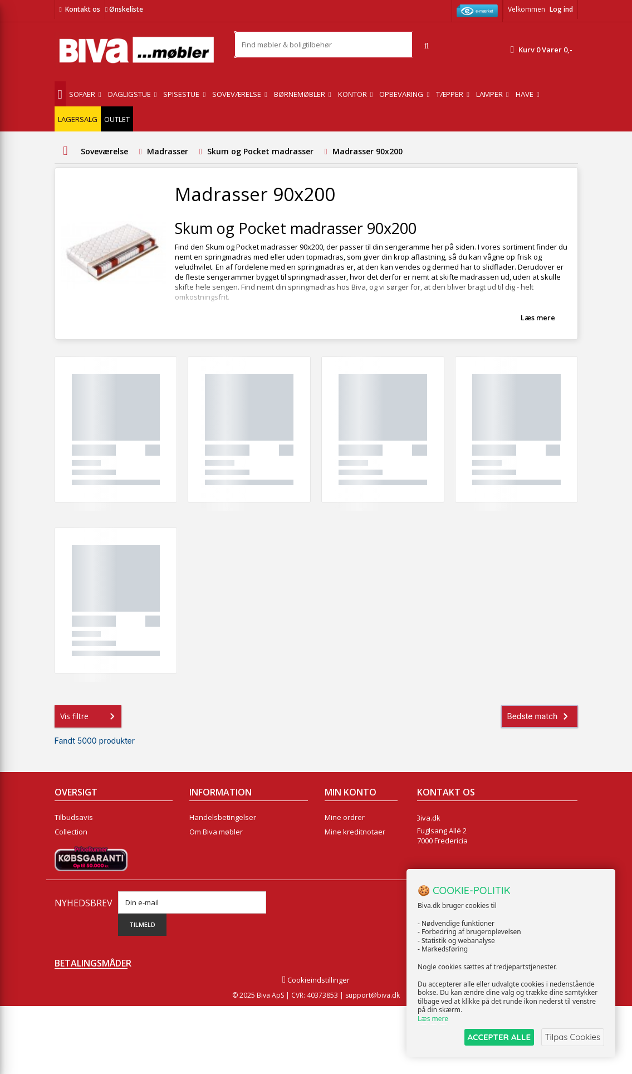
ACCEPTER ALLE (495, 1037)
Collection (71, 832)
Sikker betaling (214, 846)
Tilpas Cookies (572, 1037)
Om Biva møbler (216, 832)
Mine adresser (349, 846)
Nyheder (69, 846)
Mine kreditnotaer (355, 832)
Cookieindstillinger (316, 1048)
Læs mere (538, 318)
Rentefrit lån (210, 875)
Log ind (561, 9)
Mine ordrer (345, 817)
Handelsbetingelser (222, 817)
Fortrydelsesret (215, 890)
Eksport (202, 861)
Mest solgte (74, 861)
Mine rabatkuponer (357, 875)
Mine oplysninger (354, 861)
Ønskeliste (124, 9)
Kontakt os (82, 9)
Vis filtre (89, 716)
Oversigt (69, 890)
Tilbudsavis (74, 817)
